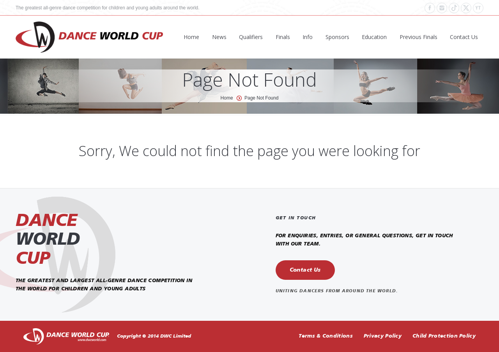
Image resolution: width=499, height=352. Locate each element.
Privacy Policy (383, 336)
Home (227, 98)
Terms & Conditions (325, 336)
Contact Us (305, 270)
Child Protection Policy (444, 336)
